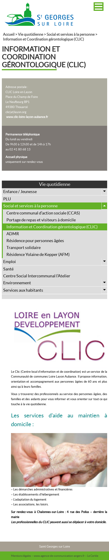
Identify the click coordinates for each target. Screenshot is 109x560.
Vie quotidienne (30, 34)
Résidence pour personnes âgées (35, 240)
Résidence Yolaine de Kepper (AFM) (38, 254)
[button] (98, 6)
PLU (7, 198)
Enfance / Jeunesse (55, 191)
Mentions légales (21, 555)
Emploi (55, 261)
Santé (8, 269)
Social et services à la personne (71, 34)
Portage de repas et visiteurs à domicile (41, 219)
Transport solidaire (23, 247)
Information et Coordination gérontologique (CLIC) (52, 226)
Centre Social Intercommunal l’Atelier (36, 275)
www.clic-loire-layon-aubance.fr (27, 117)
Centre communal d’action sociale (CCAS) (43, 213)
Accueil (8, 34)
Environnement (55, 282)
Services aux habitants (55, 290)
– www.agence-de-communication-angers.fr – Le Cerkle (65, 555)
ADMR (12, 233)
